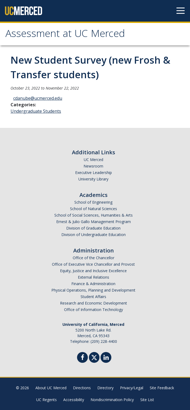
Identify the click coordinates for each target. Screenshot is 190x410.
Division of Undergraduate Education (93, 234)
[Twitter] (94, 357)
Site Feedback (162, 387)
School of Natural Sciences (93, 208)
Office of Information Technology (93, 309)
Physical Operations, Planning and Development (93, 290)
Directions (82, 387)
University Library (93, 179)
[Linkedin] (106, 358)
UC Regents (46, 399)
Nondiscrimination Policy (112, 399)
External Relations (93, 277)
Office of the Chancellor (93, 257)
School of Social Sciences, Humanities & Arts (93, 215)
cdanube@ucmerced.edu (37, 98)
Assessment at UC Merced (65, 34)
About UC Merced (50, 387)
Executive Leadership (93, 172)
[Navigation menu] (180, 11)
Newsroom (93, 166)
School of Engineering (93, 202)
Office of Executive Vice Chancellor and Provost (93, 264)
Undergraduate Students (36, 111)
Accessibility (73, 399)
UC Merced (93, 159)
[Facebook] (82, 358)
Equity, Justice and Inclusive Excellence (93, 270)
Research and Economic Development (93, 303)
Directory (105, 387)
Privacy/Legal (131, 387)
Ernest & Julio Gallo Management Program (93, 221)
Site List (147, 399)
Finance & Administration (93, 283)
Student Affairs (93, 296)
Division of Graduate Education (93, 228)
